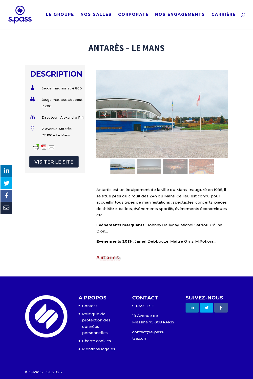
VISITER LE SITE (54, 162)
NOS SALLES (96, 15)
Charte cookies (96, 340)
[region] (162, 122)
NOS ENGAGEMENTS (180, 15)
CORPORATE (133, 15)
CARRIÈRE (223, 15)
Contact (89, 305)
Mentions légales (98, 349)
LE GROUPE (60, 15)
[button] (104, 114)
